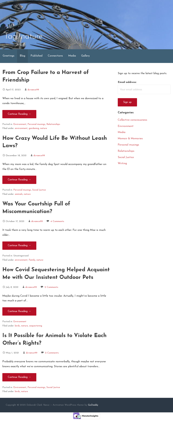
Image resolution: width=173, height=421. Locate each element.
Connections (55, 55)
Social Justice (39, 190)
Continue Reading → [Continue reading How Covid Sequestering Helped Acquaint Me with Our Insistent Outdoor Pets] (19, 311)
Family (32, 260)
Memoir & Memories (130, 138)
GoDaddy (93, 405)
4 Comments (57, 221)
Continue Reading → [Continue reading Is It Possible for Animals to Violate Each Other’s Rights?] (19, 377)
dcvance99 (33, 89)
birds (17, 326)
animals (19, 194)
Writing (122, 163)
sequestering (35, 326)
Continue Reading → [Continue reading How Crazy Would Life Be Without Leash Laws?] (19, 180)
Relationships (53, 124)
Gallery (85, 55)
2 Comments (51, 287)
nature (43, 128)
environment (21, 128)
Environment (19, 124)
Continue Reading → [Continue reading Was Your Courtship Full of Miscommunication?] (19, 245)
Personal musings (36, 124)
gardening (34, 128)
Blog (22, 55)
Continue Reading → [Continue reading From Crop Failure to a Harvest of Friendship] (19, 114)
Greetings (8, 55)
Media (72, 55)
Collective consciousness (132, 120)
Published (36, 55)
